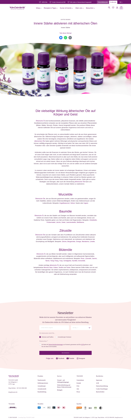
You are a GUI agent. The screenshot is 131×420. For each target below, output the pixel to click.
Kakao (55, 267)
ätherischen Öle (39, 141)
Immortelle (81, 261)
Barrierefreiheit (100, 392)
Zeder (63, 222)
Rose (82, 258)
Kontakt (79, 383)
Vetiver (72, 203)
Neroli (47, 261)
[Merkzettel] (113, 7)
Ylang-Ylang (54, 261)
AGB (82, 344)
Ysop (61, 261)
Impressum (99, 380)
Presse (78, 392)
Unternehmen (80, 380)
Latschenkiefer (71, 222)
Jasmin (94, 258)
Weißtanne (80, 222)
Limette (92, 241)
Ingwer (86, 203)
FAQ (78, 386)
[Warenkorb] (121, 8)
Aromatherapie (42, 386)
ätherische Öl (54, 265)
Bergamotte (71, 241)
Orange (78, 241)
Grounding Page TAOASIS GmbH (26, 417)
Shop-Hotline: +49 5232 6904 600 (17, 388)
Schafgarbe (67, 261)
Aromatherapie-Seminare (64, 337)
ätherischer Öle (80, 181)
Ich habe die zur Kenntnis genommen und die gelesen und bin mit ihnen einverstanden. (66, 345)
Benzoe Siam (48, 267)
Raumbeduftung (42, 392)
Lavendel (88, 258)
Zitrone (64, 241)
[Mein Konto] (117, 7)
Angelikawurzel (64, 203)
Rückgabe (59, 390)
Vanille (61, 267)
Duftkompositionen (43, 383)
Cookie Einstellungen (102, 389)
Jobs (78, 389)
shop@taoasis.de (12, 392)
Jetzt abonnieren (65, 352)
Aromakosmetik (42, 389)
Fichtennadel (51, 222)
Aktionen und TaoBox (47, 337)
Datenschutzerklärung (102, 386)
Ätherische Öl (40, 121)
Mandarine (85, 241)
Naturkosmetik (42, 380)
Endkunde (113, 2)
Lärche (58, 222)
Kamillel (74, 261)
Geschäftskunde (103, 2)
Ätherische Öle (40, 198)
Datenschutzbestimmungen (55, 344)
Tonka (68, 267)
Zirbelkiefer (93, 220)
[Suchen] (109, 7)
